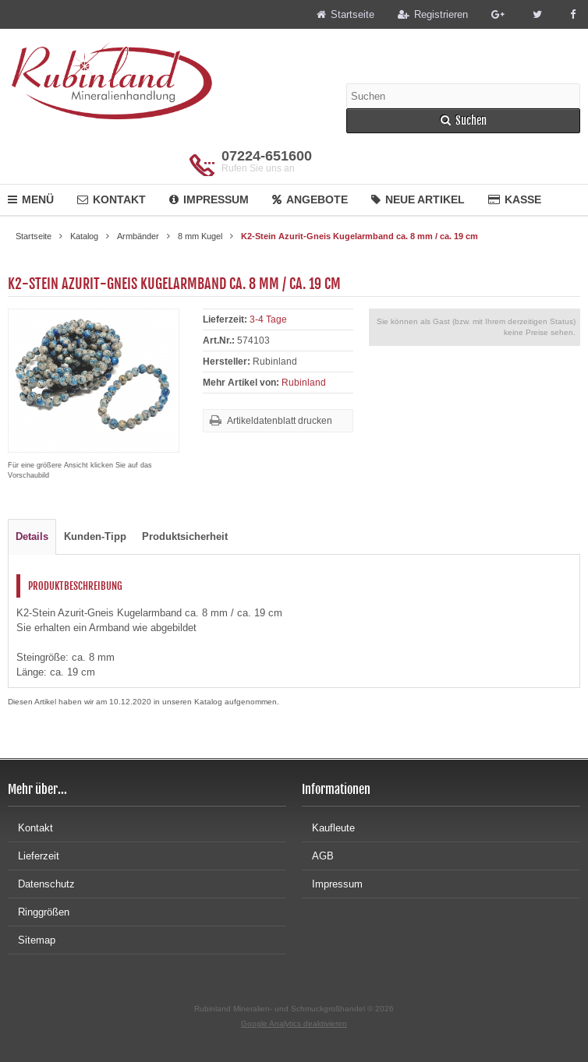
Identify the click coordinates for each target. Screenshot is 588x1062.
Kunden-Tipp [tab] (95, 536)
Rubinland (304, 382)
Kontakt (111, 199)
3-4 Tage (268, 319)
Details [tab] (32, 536)
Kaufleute (328, 828)
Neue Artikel (418, 199)
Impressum (209, 199)
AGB (318, 856)
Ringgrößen (38, 912)
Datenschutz (41, 884)
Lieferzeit (33, 856)
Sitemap (31, 940)
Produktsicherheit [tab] (185, 536)
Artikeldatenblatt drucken (279, 420)
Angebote (310, 199)
